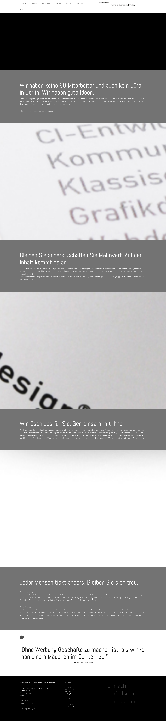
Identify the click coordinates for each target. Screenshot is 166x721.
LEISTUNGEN (69, 689)
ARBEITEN (67, 692)
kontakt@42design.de (28, 709)
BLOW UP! (67, 694)
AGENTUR (67, 687)
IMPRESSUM (68, 704)
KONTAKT (67, 698)
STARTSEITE (68, 683)
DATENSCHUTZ (70, 706)
